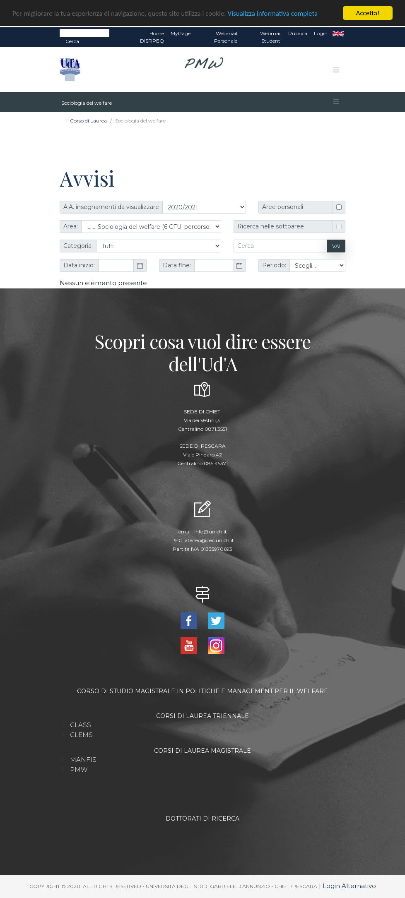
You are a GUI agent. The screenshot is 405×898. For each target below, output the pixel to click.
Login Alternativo (349, 886)
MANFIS (83, 760)
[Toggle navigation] (336, 69)
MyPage (180, 33)
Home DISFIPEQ (152, 37)
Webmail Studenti (271, 37)
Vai (336, 246)
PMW (78, 769)
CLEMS (81, 735)
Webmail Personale (225, 37)
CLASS (80, 725)
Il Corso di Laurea (86, 121)
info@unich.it (210, 531)
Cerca (72, 41)
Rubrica (297, 33)
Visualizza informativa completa (273, 13)
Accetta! (368, 13)
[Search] (84, 33)
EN (338, 33)
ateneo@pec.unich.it (209, 540)
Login (321, 33)
